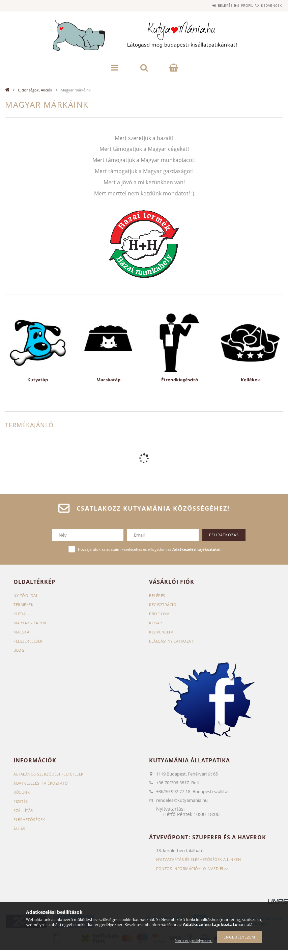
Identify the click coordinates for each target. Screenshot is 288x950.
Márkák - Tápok (30, 622)
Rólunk (21, 792)
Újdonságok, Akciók (35, 89)
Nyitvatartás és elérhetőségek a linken (198, 859)
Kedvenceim (161, 631)
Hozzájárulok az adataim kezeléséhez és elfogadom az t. (150, 549)
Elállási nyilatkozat (171, 641)
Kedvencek (267, 5)
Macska (21, 631)
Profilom (159, 613)
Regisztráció (162, 604)
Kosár (155, 622)
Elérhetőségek (29, 819)
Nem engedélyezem (193, 940)
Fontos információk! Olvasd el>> (192, 868)
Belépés (205, 5)
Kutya (19, 613)
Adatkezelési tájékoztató (40, 783)
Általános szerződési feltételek (48, 774)
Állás (19, 828)
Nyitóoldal (25, 595)
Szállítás (23, 810)
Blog (18, 650)
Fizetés (20, 801)
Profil (235, 5)
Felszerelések (28, 641)
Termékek (23, 604)
